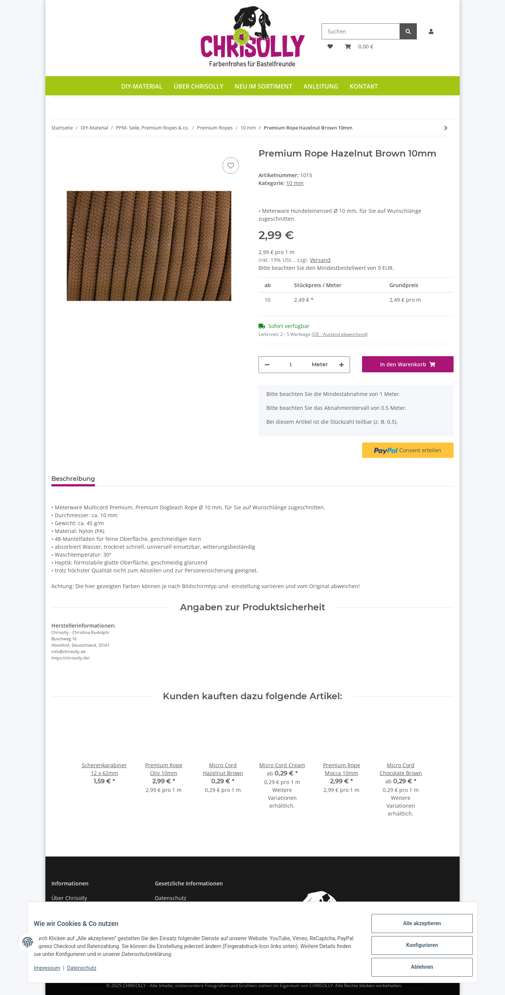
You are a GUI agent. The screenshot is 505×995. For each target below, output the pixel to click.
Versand (320, 259)
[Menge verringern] (267, 365)
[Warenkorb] (359, 46)
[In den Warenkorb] (408, 364)
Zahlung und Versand (78, 911)
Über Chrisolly (198, 86)
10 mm (295, 183)
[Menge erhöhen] (341, 365)
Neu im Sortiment (263, 86)
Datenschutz (170, 898)
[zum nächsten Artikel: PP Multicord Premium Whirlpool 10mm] (446, 128)
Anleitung (321, 86)
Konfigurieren (416, 949)
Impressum (53, 972)
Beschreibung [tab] (73, 478)
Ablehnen (416, 968)
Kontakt (364, 86)
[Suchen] (361, 31)
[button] (431, 31)
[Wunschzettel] (330, 46)
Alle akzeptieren (416, 929)
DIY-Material (141, 86)
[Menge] (291, 365)
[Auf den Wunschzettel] (230, 165)
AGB (160, 911)
